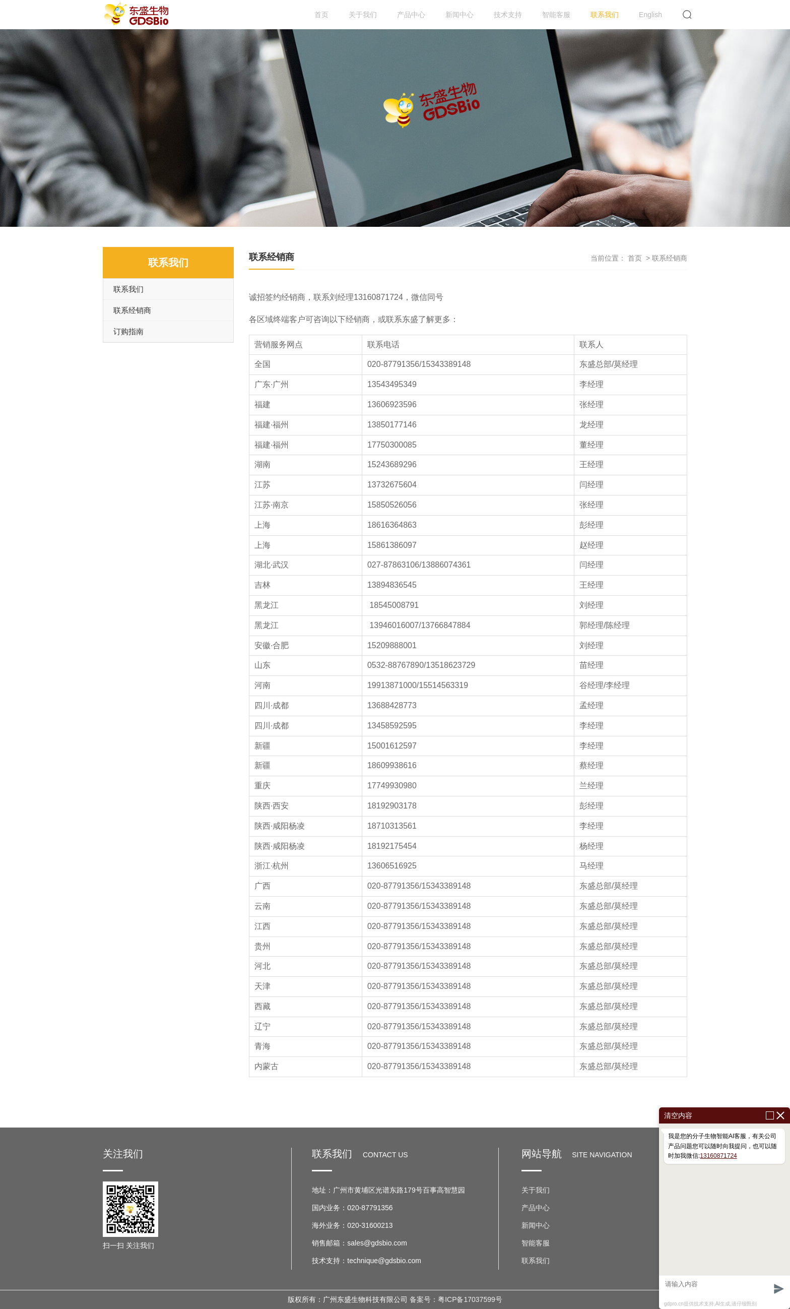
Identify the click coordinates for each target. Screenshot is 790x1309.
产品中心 (411, 15)
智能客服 (556, 15)
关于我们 (363, 15)
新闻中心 (459, 15)
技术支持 (508, 15)
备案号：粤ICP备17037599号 (456, 1299)
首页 (321, 15)
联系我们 (604, 15)
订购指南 (128, 331)
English (650, 15)
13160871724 (718, 1155)
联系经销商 (132, 310)
